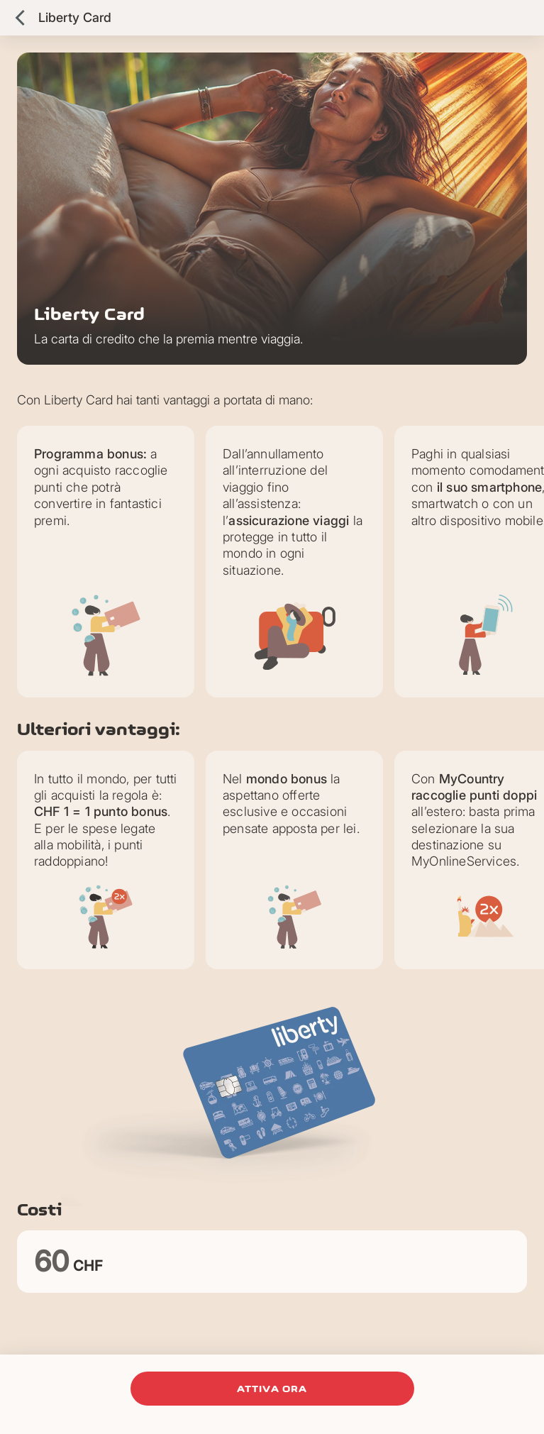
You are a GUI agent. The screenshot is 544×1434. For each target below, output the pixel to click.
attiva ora (272, 1388)
